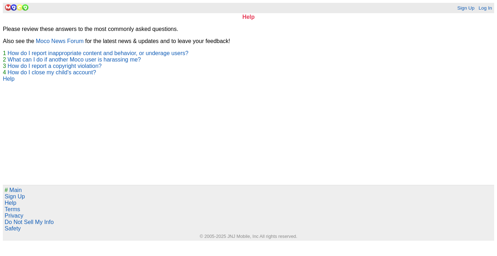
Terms (12, 209)
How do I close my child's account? (51, 72)
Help (9, 79)
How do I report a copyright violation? (54, 66)
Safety (13, 228)
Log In (485, 8)
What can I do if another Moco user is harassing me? (74, 60)
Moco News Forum (60, 41)
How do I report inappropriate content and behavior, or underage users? (97, 53)
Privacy (14, 216)
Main (13, 190)
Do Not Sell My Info (29, 222)
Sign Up (465, 8)
